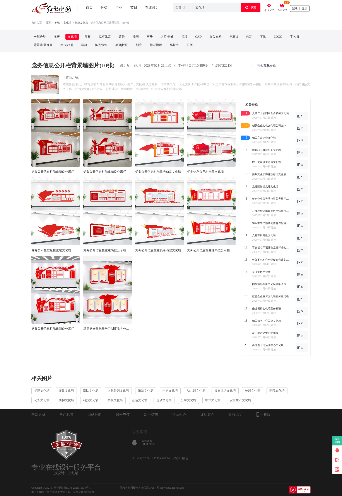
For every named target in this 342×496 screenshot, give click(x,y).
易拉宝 (174, 45)
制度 (139, 45)
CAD (198, 36)
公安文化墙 (42, 400)
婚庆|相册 (66, 45)
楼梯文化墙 (66, 400)
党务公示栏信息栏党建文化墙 (51, 250)
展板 (88, 36)
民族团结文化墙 (225, 390)
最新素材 (38, 414)
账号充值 (123, 414)
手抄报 (294, 36)
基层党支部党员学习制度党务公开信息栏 (107, 328)
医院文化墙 (277, 390)
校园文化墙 (252, 390)
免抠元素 (105, 36)
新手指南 (151, 414)
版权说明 (235, 414)
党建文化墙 (42, 390)
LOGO (278, 36)
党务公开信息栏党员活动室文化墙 (158, 171)
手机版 (263, 414)
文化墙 (67, 22)
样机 (84, 45)
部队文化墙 (90, 390)
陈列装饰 (101, 45)
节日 (133, 7)
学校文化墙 (115, 400)
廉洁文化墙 (145, 390)
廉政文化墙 (66, 390)
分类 (104, 7)
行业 (118, 7)
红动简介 (207, 414)
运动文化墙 (164, 400)
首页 (89, 7)
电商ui (233, 36)
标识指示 (156, 45)
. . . (83, 23)
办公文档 (215, 36)
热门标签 (67, 414)
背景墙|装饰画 (43, 45)
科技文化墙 (90, 400)
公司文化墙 (188, 400)
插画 (136, 36)
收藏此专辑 (268, 65)
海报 (57, 36)
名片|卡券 (167, 36)
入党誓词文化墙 (118, 390)
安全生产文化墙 (240, 400)
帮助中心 (179, 414)
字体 (263, 36)
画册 (150, 36)
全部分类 (40, 36)
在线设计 (152, 7)
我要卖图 (337, 441)
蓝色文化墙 (139, 400)
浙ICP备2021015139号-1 (77, 487)
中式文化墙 (213, 400)
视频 (184, 36)
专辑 (57, 22)
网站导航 (95, 414)
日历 (190, 45)
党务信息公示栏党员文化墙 (205, 171)
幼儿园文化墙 (196, 390)
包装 (249, 36)
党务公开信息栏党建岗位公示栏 (52, 171)
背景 (122, 36)
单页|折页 (121, 45)
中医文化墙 (170, 390)
